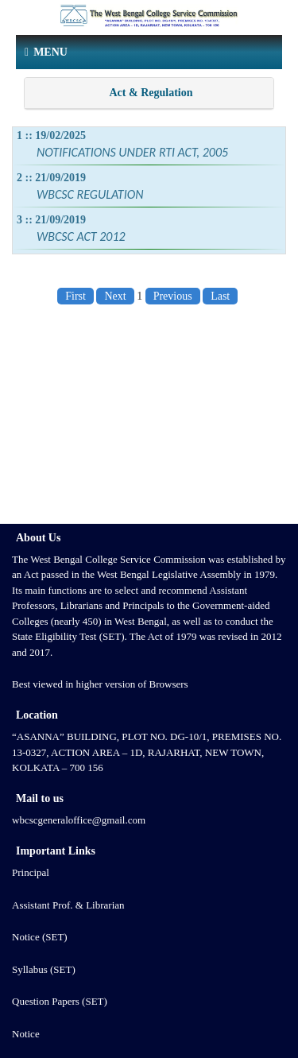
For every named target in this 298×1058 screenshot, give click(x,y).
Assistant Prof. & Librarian (68, 905)
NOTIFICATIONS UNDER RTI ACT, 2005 (132, 152)
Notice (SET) (40, 937)
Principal (30, 872)
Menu (46, 52)
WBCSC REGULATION (90, 194)
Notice (26, 1034)
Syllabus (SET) (43, 969)
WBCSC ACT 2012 (81, 236)
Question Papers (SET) (59, 1001)
